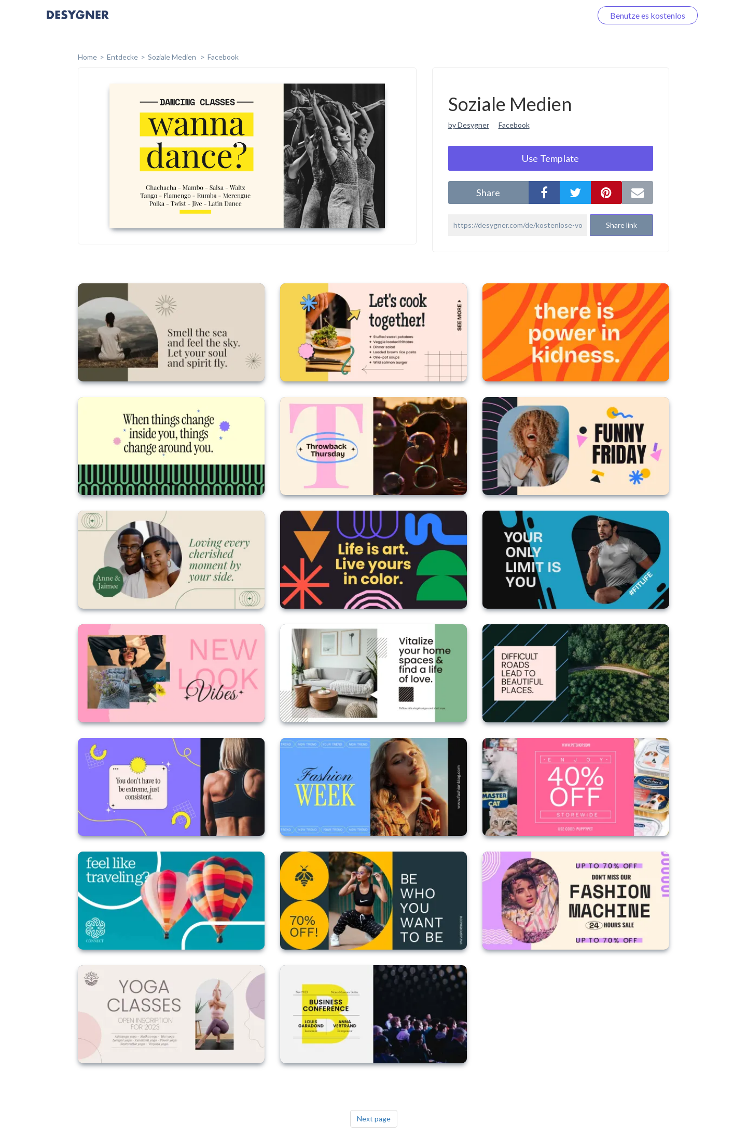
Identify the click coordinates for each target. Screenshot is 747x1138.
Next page (374, 1118)
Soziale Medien (173, 56)
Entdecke (122, 56)
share (488, 192)
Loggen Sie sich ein (546, 15)
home (87, 56)
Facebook (223, 56)
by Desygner (468, 124)
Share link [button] (621, 225)
